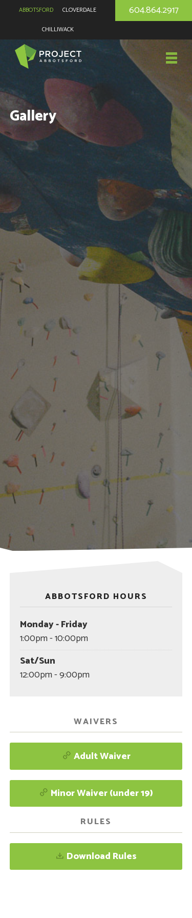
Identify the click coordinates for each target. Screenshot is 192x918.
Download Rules (96, 856)
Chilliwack (58, 29)
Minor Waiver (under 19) (96, 793)
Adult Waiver (96, 756)
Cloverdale (79, 10)
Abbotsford (36, 10)
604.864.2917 (154, 10)
